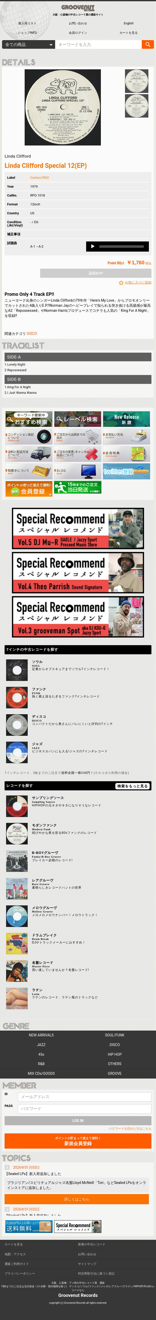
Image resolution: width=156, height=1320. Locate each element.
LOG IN (78, 1121)
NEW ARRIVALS (41, 1035)
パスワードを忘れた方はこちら (130, 1128)
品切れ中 (96, 273)
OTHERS (114, 1064)
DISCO (32, 334)
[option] (63, 107)
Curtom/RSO (39, 178)
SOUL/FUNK (114, 1035)
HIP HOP (115, 1054)
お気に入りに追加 (138, 282)
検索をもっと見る (132, 786)
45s (41, 1054)
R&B (41, 1064)
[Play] (92, 246)
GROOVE (114, 1073)
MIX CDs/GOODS (41, 1073)
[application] (117, 246)
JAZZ (41, 1045)
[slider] (121, 246)
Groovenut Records (78, 1295)
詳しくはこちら (76, 1199)
